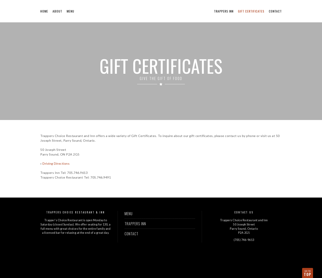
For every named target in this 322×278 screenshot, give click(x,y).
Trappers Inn (223, 11)
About (57, 11)
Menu (70, 11)
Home (44, 11)
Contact (275, 11)
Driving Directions (56, 163)
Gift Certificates (251, 11)
